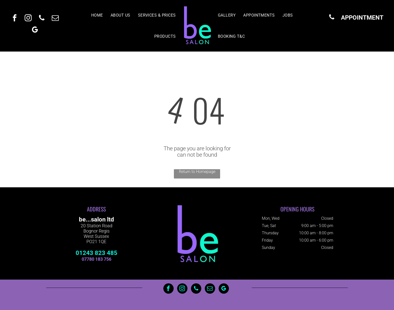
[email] (55, 18)
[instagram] (28, 18)
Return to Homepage (197, 171)
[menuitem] (97, 15)
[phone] (41, 18)
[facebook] (14, 18)
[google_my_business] (35, 30)
